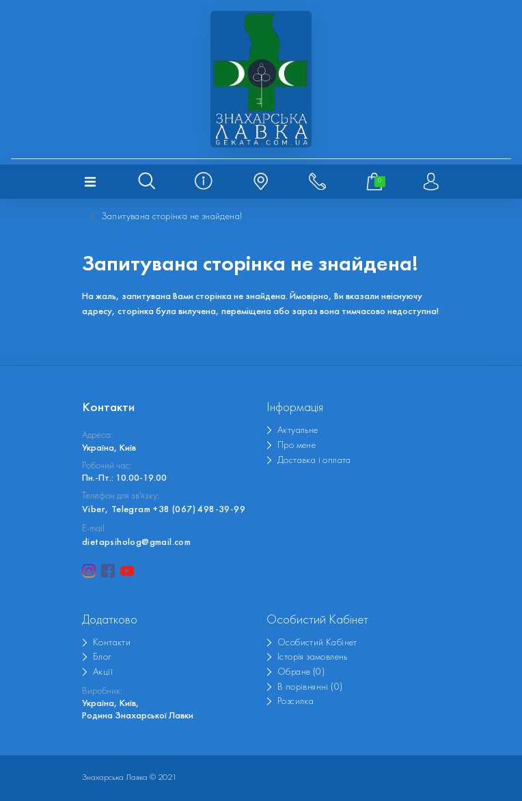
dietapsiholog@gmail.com (136, 542)
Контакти (111, 642)
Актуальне (297, 430)
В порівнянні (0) (309, 687)
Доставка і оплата (314, 460)
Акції (103, 672)
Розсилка (295, 701)
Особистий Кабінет (317, 642)
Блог (102, 657)
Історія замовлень (312, 657)
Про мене (296, 445)
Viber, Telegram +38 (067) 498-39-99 (163, 509)
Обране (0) (301, 672)
